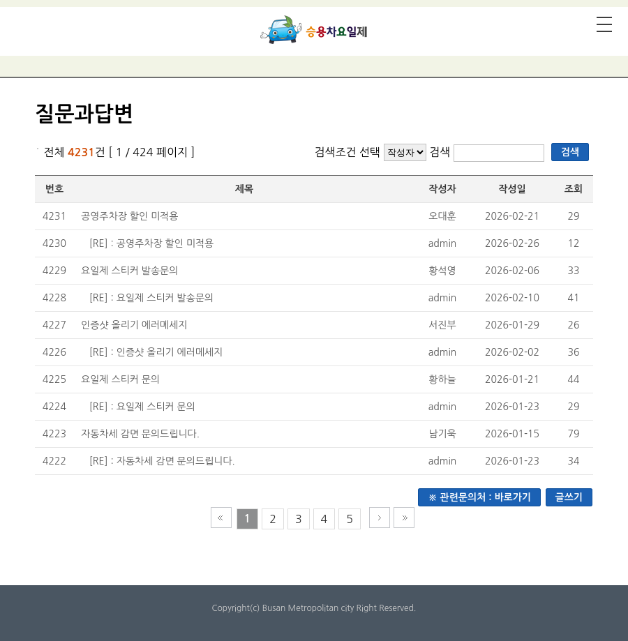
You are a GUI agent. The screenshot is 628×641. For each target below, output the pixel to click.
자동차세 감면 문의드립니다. (140, 434)
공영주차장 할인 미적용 (129, 216)
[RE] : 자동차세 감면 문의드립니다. (162, 461)
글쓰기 (569, 497)
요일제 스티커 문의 (120, 379)
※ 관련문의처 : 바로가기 (479, 497)
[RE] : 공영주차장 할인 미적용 (151, 243)
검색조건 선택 (347, 152)
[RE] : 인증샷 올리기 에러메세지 (156, 352)
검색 (441, 152)
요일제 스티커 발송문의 (129, 271)
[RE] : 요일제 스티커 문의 (142, 407)
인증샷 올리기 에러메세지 (134, 325)
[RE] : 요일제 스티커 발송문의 (151, 298)
